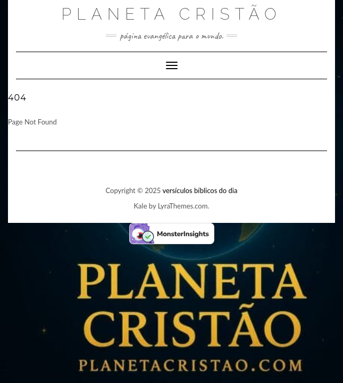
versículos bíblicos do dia (199, 190)
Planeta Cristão (171, 14)
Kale (140, 206)
